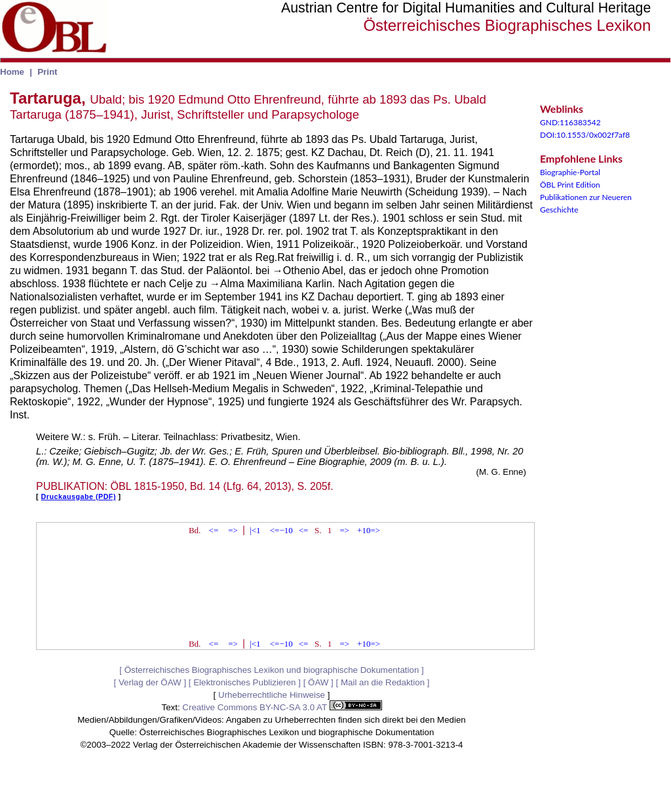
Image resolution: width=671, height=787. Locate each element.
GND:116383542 (570, 122)
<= (214, 530)
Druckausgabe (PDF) (78, 496)
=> (233, 530)
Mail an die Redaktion (383, 682)
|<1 (255, 530)
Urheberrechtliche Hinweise (271, 695)
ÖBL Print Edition (570, 185)
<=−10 (281, 530)
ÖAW (318, 682)
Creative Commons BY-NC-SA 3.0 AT (281, 707)
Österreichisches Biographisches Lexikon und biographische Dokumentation (272, 670)
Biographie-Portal (570, 172)
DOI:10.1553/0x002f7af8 (585, 135)
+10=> (368, 530)
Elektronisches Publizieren (244, 682)
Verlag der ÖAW (150, 682)
